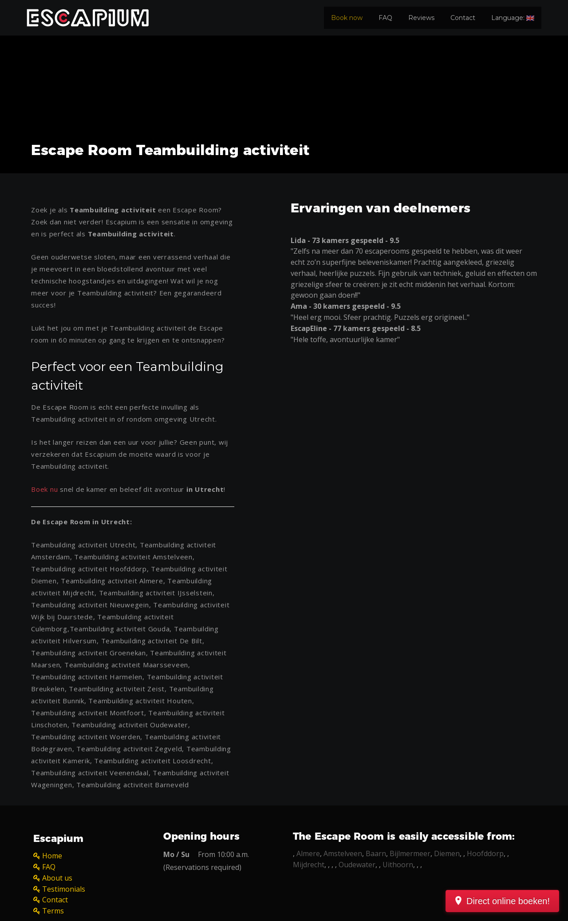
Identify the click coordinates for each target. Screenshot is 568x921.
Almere (308, 853)
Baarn (376, 853)
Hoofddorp (485, 853)
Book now (347, 18)
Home (52, 856)
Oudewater (357, 864)
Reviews (421, 18)
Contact (462, 18)
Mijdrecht (308, 864)
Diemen (447, 853)
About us (57, 878)
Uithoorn (398, 864)
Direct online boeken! (508, 901)
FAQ (385, 18)
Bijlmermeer (410, 853)
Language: (512, 18)
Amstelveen (342, 853)
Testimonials (63, 889)
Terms (53, 911)
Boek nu (44, 489)
